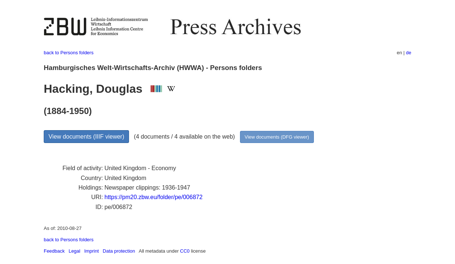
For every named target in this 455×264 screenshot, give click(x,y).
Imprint (91, 251)
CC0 (185, 251)
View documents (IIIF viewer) (86, 136)
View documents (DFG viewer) (277, 137)
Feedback (54, 251)
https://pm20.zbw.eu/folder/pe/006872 (153, 197)
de (408, 52)
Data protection (119, 251)
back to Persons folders (68, 52)
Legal (74, 251)
